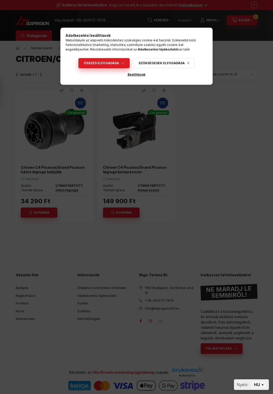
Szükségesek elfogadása (162, 63)
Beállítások (136, 74)
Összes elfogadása (101, 63)
